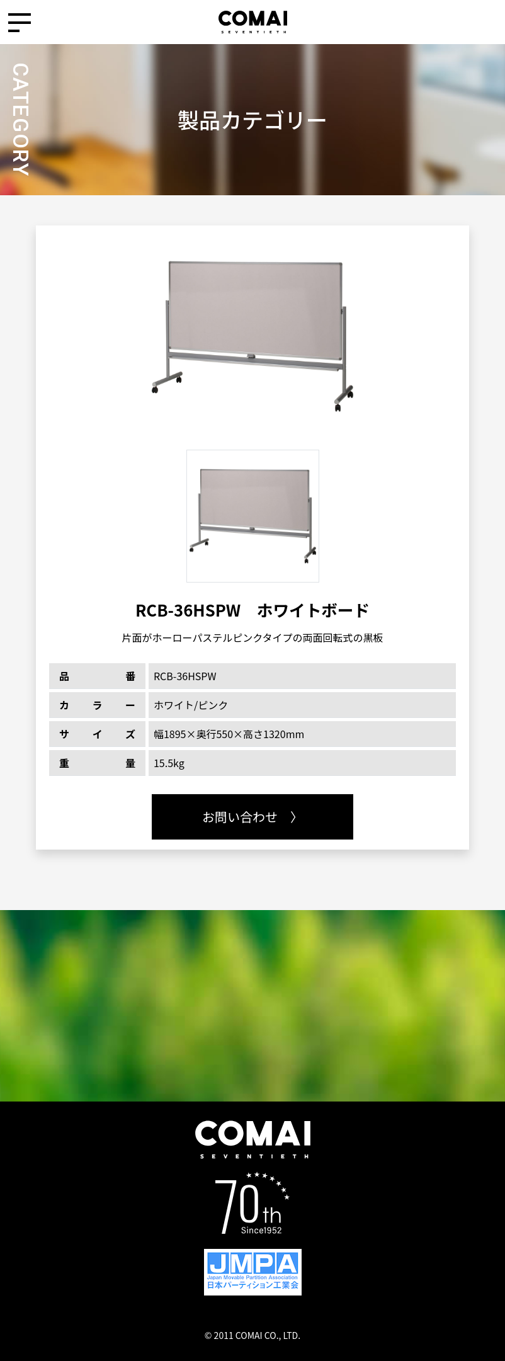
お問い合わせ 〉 (252, 816)
